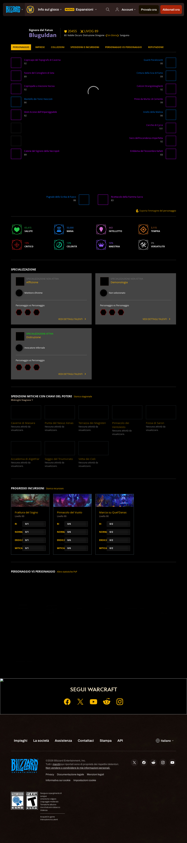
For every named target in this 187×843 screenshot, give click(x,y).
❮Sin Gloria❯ (112, 35)
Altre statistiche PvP (67, 571)
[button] (16, 63)
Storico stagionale (83, 396)
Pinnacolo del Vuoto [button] (69, 512)
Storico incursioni (55, 488)
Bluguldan (43, 35)
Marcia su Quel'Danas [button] (113, 512)
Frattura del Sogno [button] (26, 512)
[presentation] (14, 9)
